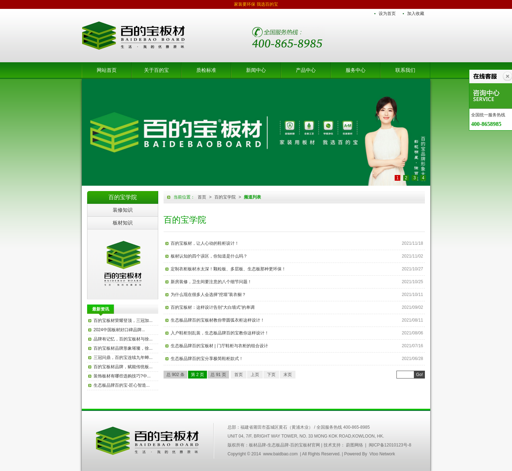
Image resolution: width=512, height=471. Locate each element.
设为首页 (387, 13)
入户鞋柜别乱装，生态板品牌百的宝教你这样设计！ (220, 332)
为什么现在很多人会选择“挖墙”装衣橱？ (208, 294)
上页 (255, 374)
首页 (202, 197)
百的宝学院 (225, 197)
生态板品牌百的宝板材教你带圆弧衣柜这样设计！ (218, 320)
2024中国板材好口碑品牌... (119, 329)
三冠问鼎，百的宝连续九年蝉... (123, 357)
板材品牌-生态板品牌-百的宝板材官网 (133, 35)
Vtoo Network (382, 453)
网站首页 (107, 70)
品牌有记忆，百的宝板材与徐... (123, 339)
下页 (271, 374)
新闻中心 (256, 70)
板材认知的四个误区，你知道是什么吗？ (209, 256)
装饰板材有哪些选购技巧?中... (122, 376)
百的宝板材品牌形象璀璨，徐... (123, 348)
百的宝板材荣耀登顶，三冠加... (123, 320)
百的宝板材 (122, 263)
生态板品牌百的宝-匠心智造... (122, 385)
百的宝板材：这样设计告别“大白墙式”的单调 (213, 307)
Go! (419, 374)
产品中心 (306, 70)
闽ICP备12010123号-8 (390, 445)
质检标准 (206, 70)
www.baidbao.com (280, 453)
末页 (287, 374)
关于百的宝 (156, 70)
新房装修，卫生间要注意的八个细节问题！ (211, 281)
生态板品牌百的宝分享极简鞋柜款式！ (207, 358)
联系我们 (405, 70)
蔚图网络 (354, 445)
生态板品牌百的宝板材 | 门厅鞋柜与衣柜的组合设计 (219, 345)
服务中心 (356, 70)
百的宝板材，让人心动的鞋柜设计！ (205, 243)
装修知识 (123, 210)
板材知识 (123, 223)
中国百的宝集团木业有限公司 (147, 441)
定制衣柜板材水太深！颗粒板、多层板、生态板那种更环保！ (228, 268)
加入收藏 (415, 13)
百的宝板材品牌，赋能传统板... (123, 366)
